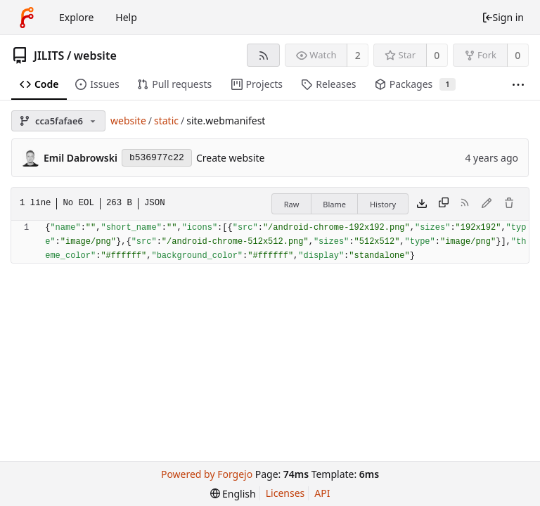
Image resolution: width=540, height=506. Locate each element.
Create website (230, 157)
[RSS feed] (263, 55)
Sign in (503, 17)
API (322, 493)
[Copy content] (443, 204)
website (95, 55)
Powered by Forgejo (206, 474)
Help (126, 17)
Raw (292, 204)
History (383, 204)
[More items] (518, 85)
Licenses (285, 493)
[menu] (233, 493)
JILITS (49, 55)
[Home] (26, 17)
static (166, 120)
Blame (334, 204)
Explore (76, 17)
